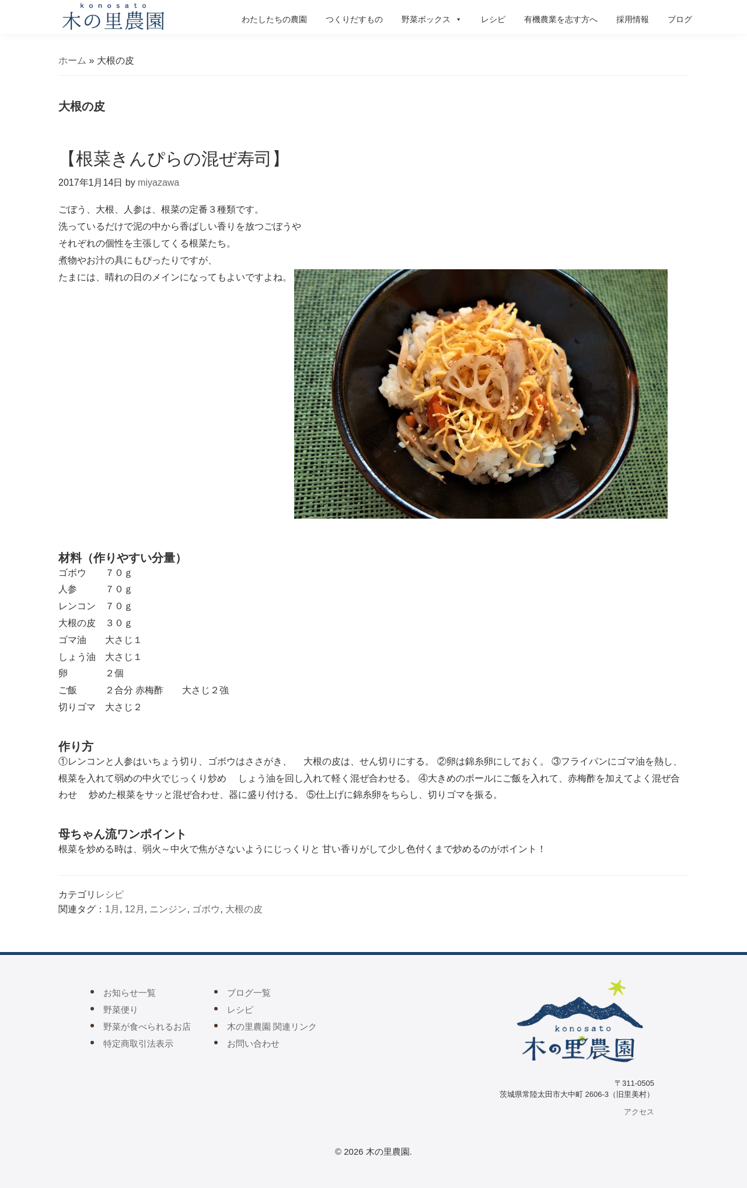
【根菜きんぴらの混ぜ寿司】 (173, 158)
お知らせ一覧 (129, 993)
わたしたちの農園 (274, 19)
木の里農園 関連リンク (272, 1026)
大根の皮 (244, 909)
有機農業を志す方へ (561, 19)
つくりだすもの (354, 19)
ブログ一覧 (249, 993)
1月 (112, 909)
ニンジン (168, 909)
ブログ (680, 19)
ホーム (72, 60)
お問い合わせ (253, 1043)
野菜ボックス (432, 19)
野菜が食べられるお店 (147, 1026)
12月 (135, 909)
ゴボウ (206, 909)
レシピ (493, 19)
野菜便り (120, 1010)
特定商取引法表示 (138, 1043)
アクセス (639, 1111)
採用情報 (632, 19)
